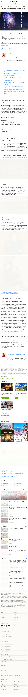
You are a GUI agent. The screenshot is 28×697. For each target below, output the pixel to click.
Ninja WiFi (13, 476)
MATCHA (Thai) (4, 639)
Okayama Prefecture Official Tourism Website (9, 667)
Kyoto (2, 614)
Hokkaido (16, 614)
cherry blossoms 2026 (12, 473)
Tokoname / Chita (10, 378)
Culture (16, 485)
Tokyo (2, 612)
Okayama (16, 619)
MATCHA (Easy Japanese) (6, 651)
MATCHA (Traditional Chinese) (7, 636)
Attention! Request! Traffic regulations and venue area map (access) (13, 74)
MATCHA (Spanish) (4, 654)
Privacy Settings (17, 686)
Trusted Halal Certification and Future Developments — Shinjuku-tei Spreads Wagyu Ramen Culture (18, 572)
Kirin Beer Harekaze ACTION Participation (13, 89)
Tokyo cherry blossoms (6, 471)
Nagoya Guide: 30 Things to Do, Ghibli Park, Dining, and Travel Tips (20, 393)
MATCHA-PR (5, 413)
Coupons (7, 3)
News (12, 3)
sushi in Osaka (20, 473)
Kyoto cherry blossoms (6, 476)
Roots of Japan (4, 670)
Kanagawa (3, 619)
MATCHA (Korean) (4, 641)
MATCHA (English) (4, 634)
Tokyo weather (4, 473)
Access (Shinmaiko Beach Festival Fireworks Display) (14, 92)
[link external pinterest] (7, 626)
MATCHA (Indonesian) (5, 646)
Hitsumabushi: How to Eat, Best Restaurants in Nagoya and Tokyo (6, 393)
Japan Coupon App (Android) (6, 659)
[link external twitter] (4, 626)
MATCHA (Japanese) (5, 631)
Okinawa (16, 617)
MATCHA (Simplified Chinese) (6, 644)
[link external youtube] (9, 626)
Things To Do (4, 485)
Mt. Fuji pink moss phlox (19, 471)
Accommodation (18, 483)
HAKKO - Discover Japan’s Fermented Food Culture (11, 675)
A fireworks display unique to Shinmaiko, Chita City (14, 71)
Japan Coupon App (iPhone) (6, 656)
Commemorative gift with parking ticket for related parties (13, 87)
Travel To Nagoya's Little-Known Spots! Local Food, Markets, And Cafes (6, 411)
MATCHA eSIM (4, 661)
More (24, 421)
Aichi (2, 3)
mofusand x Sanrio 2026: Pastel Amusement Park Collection (14, 496)
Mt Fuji (12, 471)
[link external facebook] (2, 626)
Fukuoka (3, 617)
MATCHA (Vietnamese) (5, 649)
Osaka (15, 612)
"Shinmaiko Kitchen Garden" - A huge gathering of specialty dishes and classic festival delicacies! (13, 79)
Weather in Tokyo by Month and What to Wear (18, 528)
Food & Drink (4, 483)
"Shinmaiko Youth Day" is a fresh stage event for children (14, 83)
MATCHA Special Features (20, 3)
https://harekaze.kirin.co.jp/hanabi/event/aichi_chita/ (11, 331)
